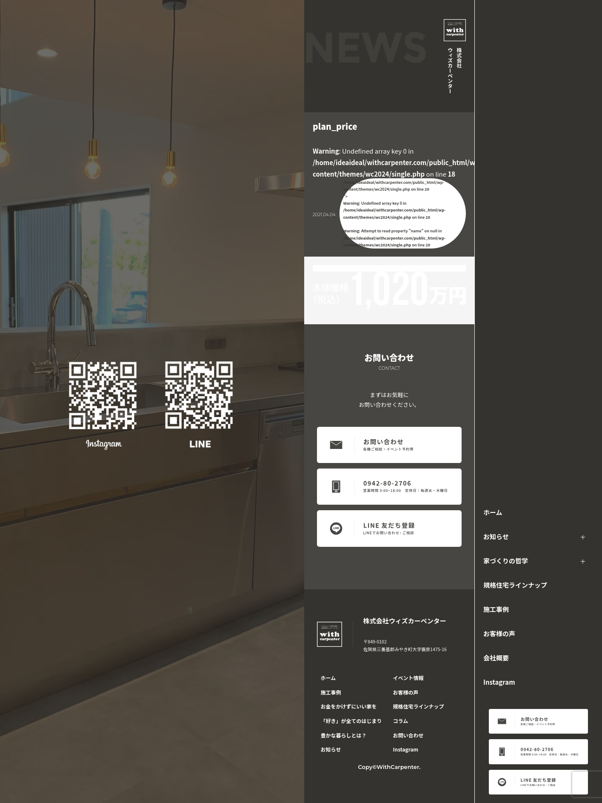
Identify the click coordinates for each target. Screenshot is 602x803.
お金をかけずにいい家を (349, 706)
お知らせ (496, 536)
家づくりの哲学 (505, 560)
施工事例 (496, 609)
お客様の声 (499, 633)
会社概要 (496, 657)
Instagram (499, 681)
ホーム (492, 512)
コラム (400, 720)
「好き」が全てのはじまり (351, 720)
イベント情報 (408, 677)
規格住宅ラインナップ (515, 584)
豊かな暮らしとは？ (344, 735)
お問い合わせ (408, 735)
